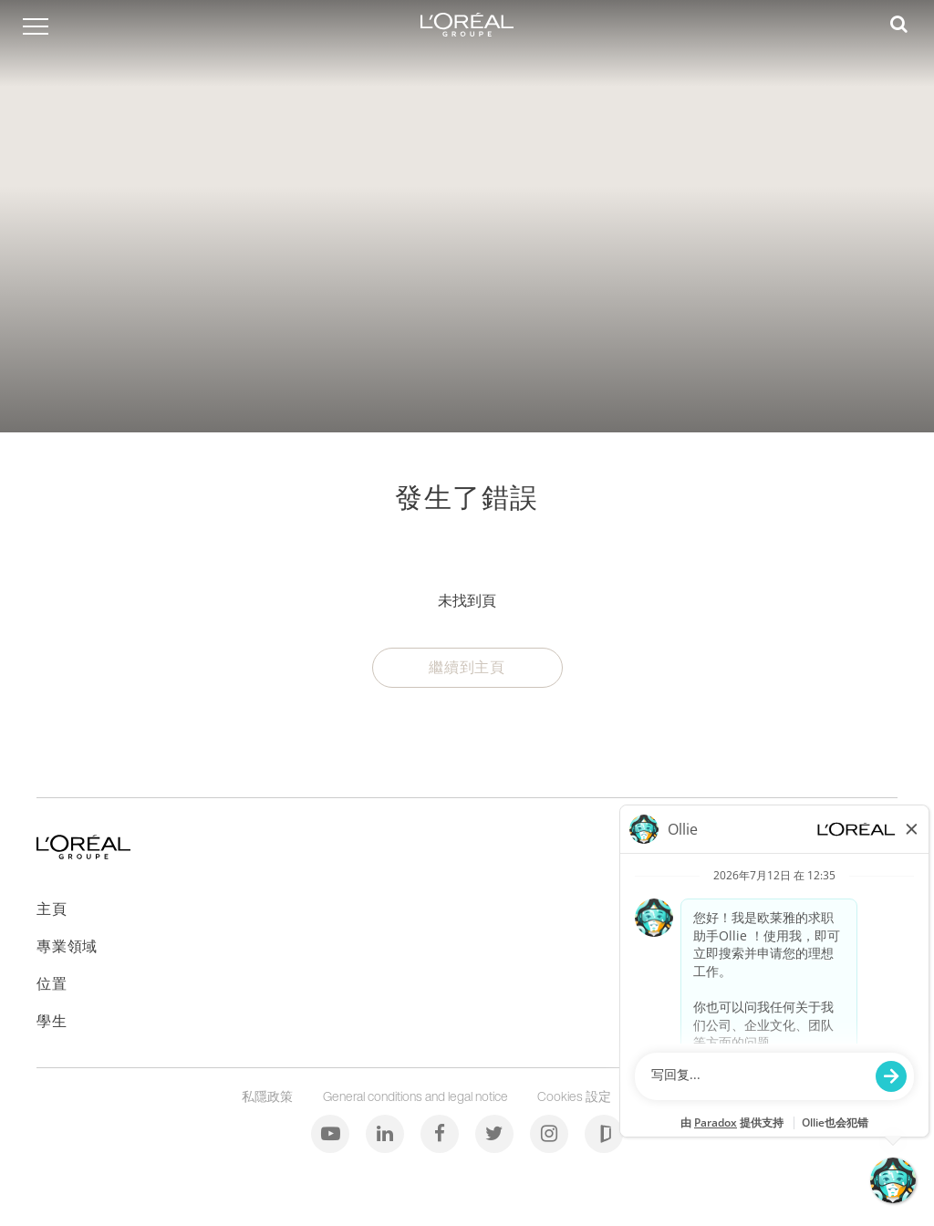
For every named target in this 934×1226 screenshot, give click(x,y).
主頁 (51, 909)
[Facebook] (441, 1132)
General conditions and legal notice (417, 1096)
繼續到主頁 (467, 667)
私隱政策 (269, 1096)
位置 (51, 983)
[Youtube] (331, 1132)
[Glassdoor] (604, 1132)
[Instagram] (550, 1132)
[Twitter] (495, 1132)
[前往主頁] (83, 853)
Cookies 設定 (576, 1096)
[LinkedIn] (386, 1132)
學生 (51, 1021)
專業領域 (67, 946)
